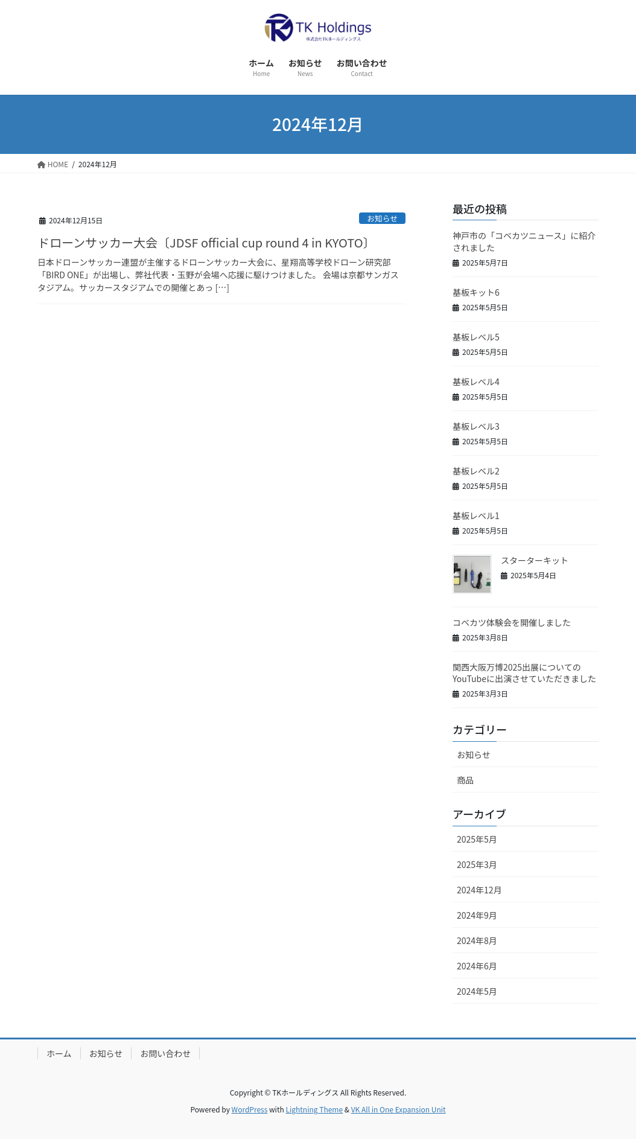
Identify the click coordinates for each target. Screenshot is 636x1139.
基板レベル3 (476, 426)
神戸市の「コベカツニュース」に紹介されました (524, 241)
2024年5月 (477, 991)
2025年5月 (477, 839)
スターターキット (534, 560)
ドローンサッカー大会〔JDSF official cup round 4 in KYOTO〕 (206, 242)
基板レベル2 (476, 471)
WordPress (250, 1109)
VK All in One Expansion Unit (398, 1109)
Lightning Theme (314, 1109)
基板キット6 (476, 292)
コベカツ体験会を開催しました (512, 622)
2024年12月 (479, 890)
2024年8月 (477, 940)
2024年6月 (477, 966)
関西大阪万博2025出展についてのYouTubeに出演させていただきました (524, 673)
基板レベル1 (476, 515)
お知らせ (382, 218)
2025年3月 (477, 864)
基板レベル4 (476, 381)
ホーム (59, 1053)
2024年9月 (477, 915)
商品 (465, 780)
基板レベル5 (476, 337)
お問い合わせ (165, 1053)
